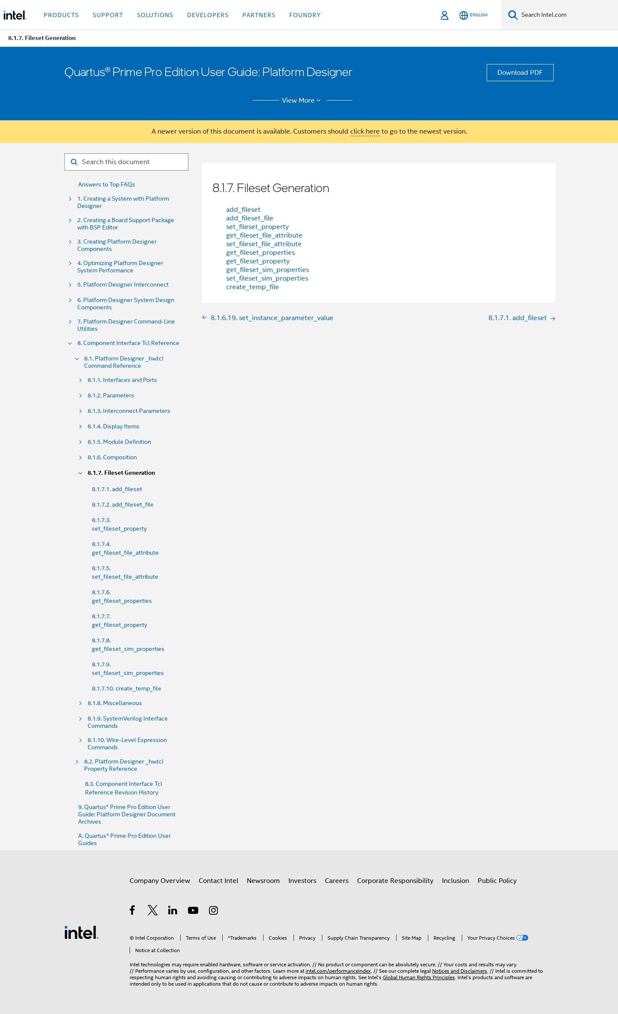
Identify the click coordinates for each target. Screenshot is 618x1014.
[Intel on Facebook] (132, 911)
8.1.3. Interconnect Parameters (129, 411)
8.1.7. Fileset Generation (121, 472)
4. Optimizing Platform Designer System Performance (120, 267)
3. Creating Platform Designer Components (117, 245)
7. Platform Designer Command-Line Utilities (126, 325)
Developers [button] (208, 15)
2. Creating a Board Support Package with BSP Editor (125, 224)
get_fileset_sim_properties (267, 270)
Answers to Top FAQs (106, 184)
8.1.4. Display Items (113, 426)
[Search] (513, 14)
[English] (473, 15)
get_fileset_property (258, 261)
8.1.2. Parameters (111, 395)
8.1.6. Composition (112, 457)
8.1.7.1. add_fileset (117, 489)
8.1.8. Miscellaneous (115, 703)
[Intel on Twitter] (153, 911)
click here (365, 131)
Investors (302, 881)
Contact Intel (218, 881)
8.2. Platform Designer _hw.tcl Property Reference (124, 765)
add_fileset (243, 209)
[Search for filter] (126, 162)
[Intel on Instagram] (214, 911)
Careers (336, 881)
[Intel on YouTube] (193, 911)
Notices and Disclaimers (459, 971)
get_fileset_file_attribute (264, 235)
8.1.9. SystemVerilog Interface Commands (128, 722)
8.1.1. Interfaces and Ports (122, 380)
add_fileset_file (249, 218)
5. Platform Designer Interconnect (123, 284)
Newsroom (263, 881)
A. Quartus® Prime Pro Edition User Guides (124, 839)
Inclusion (455, 881)
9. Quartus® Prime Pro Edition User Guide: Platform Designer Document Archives (127, 814)
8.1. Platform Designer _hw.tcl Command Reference (124, 362)
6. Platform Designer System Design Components (125, 303)
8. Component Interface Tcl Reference (128, 343)
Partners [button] (259, 15)
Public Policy (497, 881)
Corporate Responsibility (395, 881)
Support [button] (108, 15)
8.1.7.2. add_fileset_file (123, 504)
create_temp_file (252, 287)
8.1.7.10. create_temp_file (126, 688)
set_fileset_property (257, 227)
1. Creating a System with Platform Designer (123, 202)
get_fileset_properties (260, 252)
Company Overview (160, 881)
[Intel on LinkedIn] (173, 911)
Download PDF (520, 72)
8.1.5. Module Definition (119, 442)
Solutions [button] (155, 15)
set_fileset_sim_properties (267, 278)
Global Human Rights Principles (419, 977)
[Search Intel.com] (568, 15)
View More (303, 100)
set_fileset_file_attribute (264, 244)
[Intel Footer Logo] (81, 932)
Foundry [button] (305, 15)
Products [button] (61, 15)
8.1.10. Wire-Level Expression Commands (127, 743)
